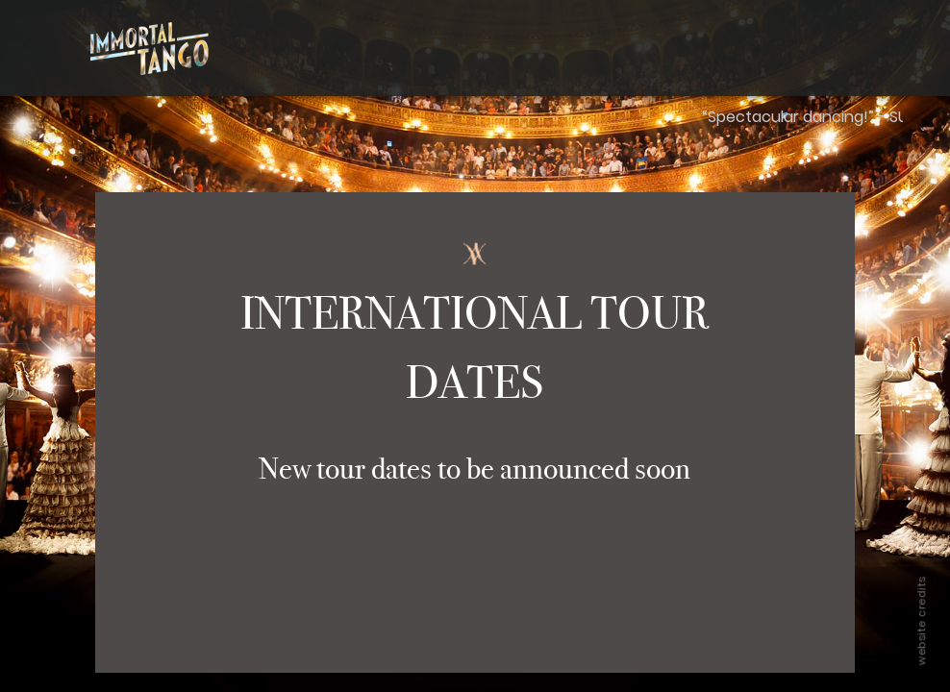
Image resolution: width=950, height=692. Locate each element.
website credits (921, 621)
